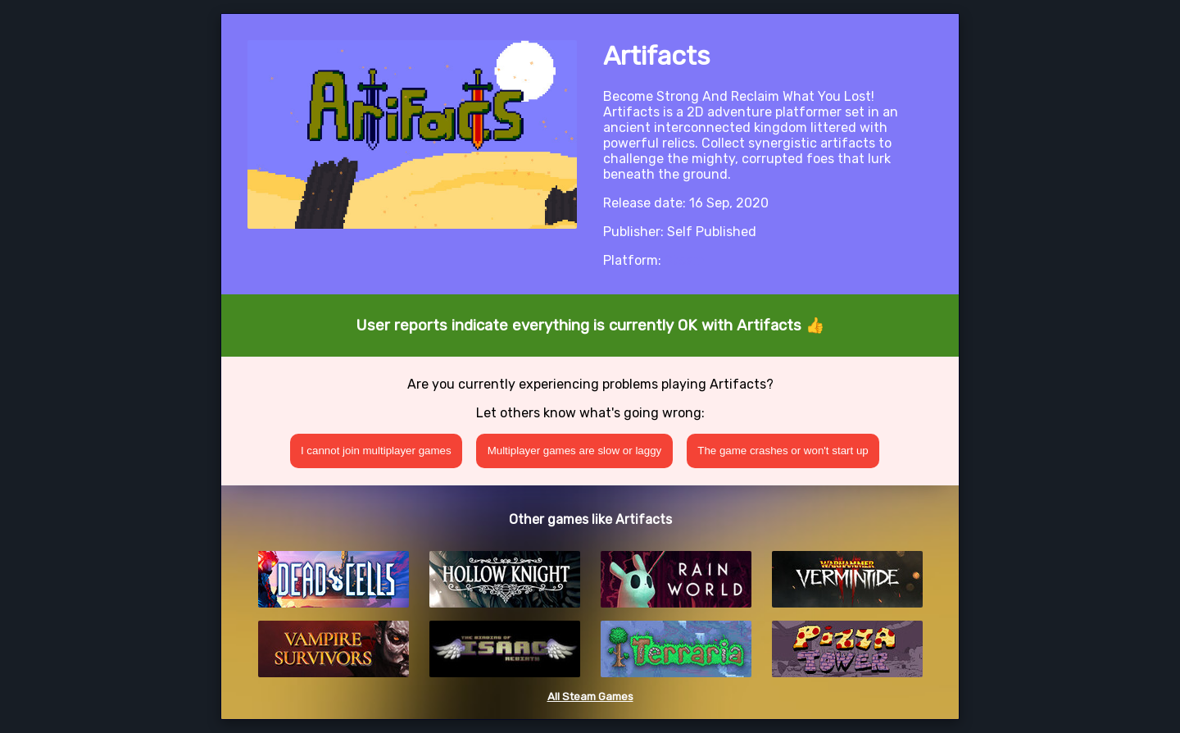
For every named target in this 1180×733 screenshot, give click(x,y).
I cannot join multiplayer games (376, 450)
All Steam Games (590, 696)
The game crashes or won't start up (783, 450)
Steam (685, 260)
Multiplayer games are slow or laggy (575, 450)
